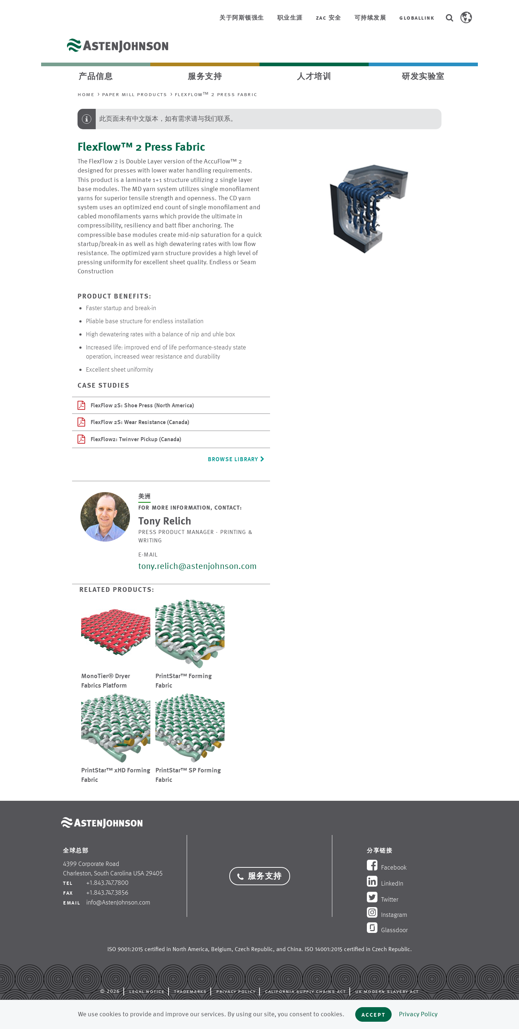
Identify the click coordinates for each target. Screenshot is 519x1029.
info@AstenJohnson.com (118, 902)
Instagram (387, 915)
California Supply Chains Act (305, 991)
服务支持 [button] (259, 876)
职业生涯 (290, 17)
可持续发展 (370, 17)
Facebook (387, 867)
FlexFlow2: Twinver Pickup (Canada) (129, 439)
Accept (373, 1014)
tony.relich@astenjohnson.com (197, 566)
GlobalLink (416, 17)
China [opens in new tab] (294, 949)
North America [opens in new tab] (190, 949)
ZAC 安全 (328, 17)
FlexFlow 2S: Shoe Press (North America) (136, 405)
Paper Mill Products (134, 94)
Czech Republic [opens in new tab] (254, 949)
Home (86, 94)
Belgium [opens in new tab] (221, 949)
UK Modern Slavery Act (387, 991)
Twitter (382, 899)
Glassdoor (387, 930)
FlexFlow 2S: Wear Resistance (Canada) (133, 422)
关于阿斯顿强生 (241, 17)
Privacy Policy (235, 991)
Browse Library (236, 459)
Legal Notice (147, 991)
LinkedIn (385, 883)
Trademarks (190, 991)
